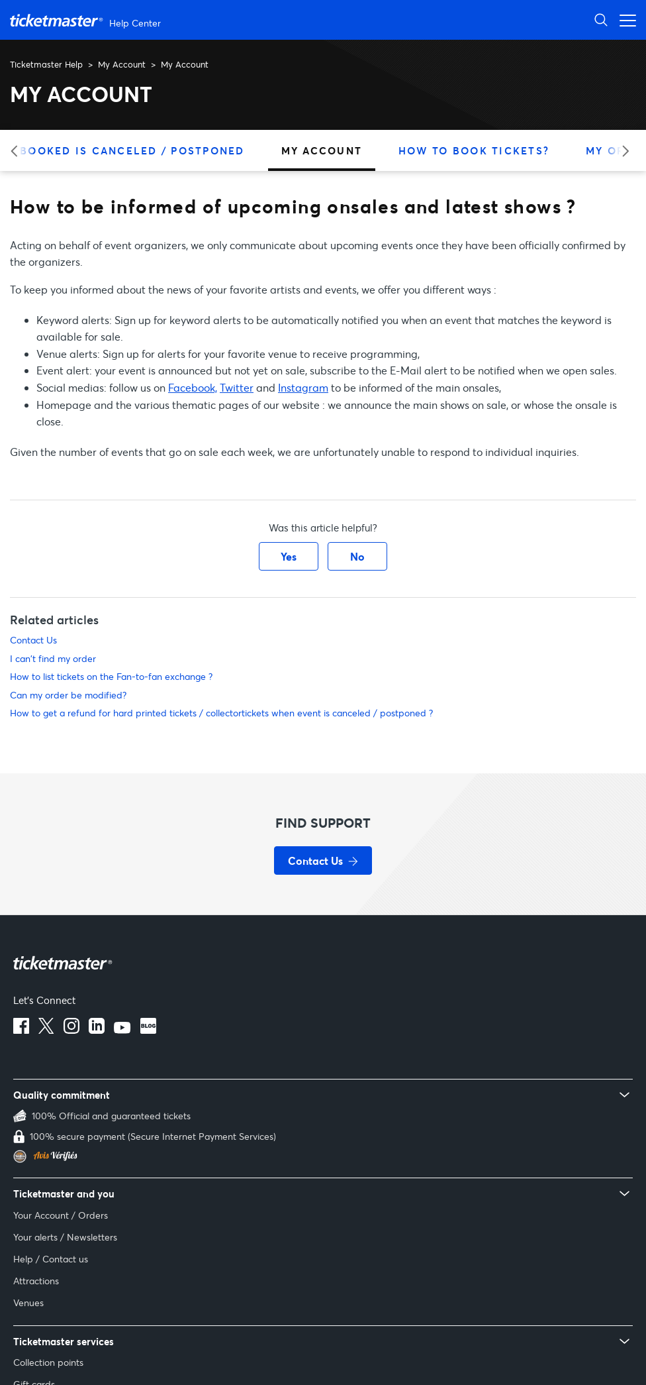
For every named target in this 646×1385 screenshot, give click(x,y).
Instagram (303, 387)
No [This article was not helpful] (357, 556)
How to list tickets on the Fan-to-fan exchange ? (111, 676)
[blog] (148, 1029)
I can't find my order (53, 658)
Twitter (237, 387)
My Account (122, 64)
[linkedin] (97, 1029)
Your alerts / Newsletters (65, 1237)
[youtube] (122, 1029)
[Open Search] (601, 19)
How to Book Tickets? (473, 150)
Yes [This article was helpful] (289, 556)
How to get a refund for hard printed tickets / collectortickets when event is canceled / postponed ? (221, 712)
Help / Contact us (50, 1258)
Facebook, (192, 387)
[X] (46, 1029)
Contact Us (33, 640)
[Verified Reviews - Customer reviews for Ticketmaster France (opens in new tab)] (323, 1156)
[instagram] (71, 1029)
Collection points (48, 1362)
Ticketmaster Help (46, 64)
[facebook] (21, 1029)
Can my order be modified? (68, 695)
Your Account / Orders (60, 1215)
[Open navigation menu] (624, 19)
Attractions (36, 1280)
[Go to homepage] (87, 20)
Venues (28, 1302)
